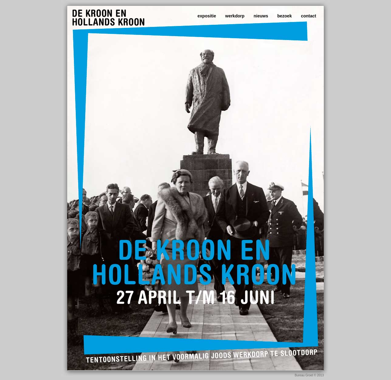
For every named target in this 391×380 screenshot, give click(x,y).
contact (308, 15)
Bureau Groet (304, 375)
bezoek (284, 15)
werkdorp (234, 15)
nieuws (261, 15)
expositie (207, 15)
